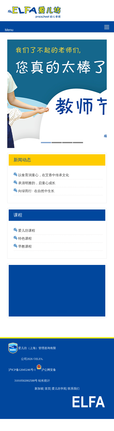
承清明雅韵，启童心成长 (36, 183)
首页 (48, 388)
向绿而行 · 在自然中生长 (36, 191)
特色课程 (25, 238)
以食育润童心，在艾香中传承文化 (43, 175)
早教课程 (25, 246)
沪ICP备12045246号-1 (22, 369)
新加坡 (39, 388)
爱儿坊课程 (26, 230)
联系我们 (73, 388)
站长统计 (44, 380)
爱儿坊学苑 (59, 388)
